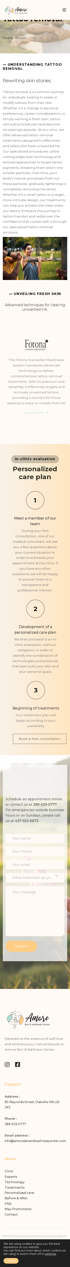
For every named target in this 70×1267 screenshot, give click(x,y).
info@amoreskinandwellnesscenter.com (35, 1141)
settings (50, 1254)
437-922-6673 (26, 821)
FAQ (8, 1203)
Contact (11, 1214)
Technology (14, 1182)
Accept (11, 1260)
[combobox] (35, 877)
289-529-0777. (45, 804)
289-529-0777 (15, 1124)
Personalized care (19, 1193)
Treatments (15, 1187)
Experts (11, 1176)
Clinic (9, 1171)
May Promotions (18, 1209)
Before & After (16, 1198)
